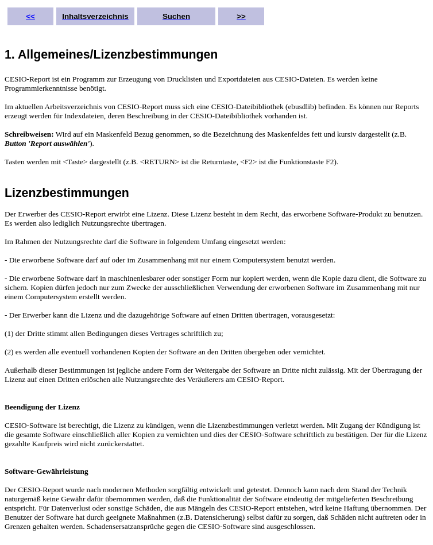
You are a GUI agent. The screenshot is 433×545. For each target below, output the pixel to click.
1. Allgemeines (47, 54)
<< (30, 16)
